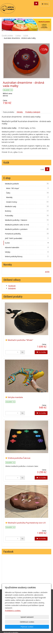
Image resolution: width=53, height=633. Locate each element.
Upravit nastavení (27, 617)
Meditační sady (27, 206)
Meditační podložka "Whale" (20, 340)
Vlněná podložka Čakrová (19, 458)
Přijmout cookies (27, 627)
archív (47, 272)
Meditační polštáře (27, 183)
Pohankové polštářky (27, 233)
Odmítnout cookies (27, 622)
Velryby (27, 252)
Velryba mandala (15, 397)
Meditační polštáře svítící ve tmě (27, 224)
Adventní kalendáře (27, 247)
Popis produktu (8, 112)
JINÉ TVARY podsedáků (27, 238)
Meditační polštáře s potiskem (27, 229)
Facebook (12, 286)
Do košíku (41, 352)
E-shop (18, 35)
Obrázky (20, 112)
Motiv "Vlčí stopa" (27, 188)
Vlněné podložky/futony (27, 256)
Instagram (12, 288)
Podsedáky (27, 215)
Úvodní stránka (7, 35)
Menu (45, 4)
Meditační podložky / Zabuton (27, 220)
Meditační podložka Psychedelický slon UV (27, 522)
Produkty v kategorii (32, 112)
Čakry (27, 193)
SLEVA (25, 35)
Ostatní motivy (27, 202)
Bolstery (27, 211)
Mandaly (27, 197)
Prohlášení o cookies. (13, 610)
